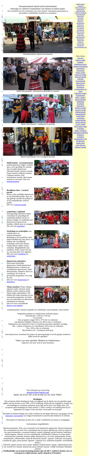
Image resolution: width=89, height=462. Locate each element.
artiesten (80, 58)
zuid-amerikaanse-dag (80, 47)
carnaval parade (80, 75)
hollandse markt (80, 93)
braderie (80, 62)
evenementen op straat (80, 90)
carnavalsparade (80, 14)
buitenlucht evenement (80, 70)
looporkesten (80, 30)
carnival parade (80, 77)
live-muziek (80, 28)
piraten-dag (80, 35)
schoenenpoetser (80, 37)
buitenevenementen (80, 66)
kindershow (80, 25)
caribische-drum (80, 11)
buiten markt (80, 73)
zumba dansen (80, 122)
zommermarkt (80, 120)
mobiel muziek (80, 108)
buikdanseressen (80, 64)
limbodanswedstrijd (80, 133)
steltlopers (80, 42)
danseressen (22, 280)
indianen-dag (80, 26)
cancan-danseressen (80, 7)
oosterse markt (80, 110)
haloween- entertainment (80, 22)
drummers (80, 87)
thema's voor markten (15, 305)
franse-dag (80, 18)
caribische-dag (80, 9)
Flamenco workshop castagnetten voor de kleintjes (80, 138)
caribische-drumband (80, 13)
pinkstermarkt (80, 112)
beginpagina (80, 95)
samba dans (80, 143)
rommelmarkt (80, 114)
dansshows (11, 282)
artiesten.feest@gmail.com (38, 392)
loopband (80, 104)
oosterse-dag (80, 33)
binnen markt (80, 60)
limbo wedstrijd (80, 131)
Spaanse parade (80, 147)
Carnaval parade (20, 205)
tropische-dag (80, 44)
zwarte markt (80, 124)
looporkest (21, 226)
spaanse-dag (80, 40)
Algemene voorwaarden (14, 416)
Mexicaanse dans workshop (80, 128)
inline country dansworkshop (80, 99)
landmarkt (80, 102)
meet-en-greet (80, 32)
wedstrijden (11, 256)
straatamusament (13, 181)
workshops (22, 254)
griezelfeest (80, 19)
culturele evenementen (80, 80)
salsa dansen (80, 145)
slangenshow (80, 38)
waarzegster (80, 45)
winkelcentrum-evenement (80, 5)
